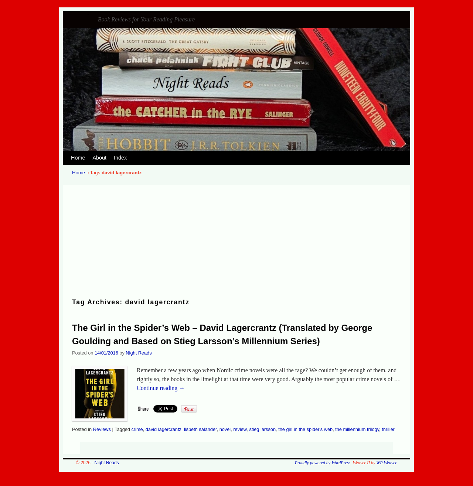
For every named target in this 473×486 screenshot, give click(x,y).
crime (137, 429)
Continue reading (161, 388)
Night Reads (88, 14)
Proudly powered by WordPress (323, 462)
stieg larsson (262, 429)
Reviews (102, 429)
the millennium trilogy (357, 429)
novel (225, 429)
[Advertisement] (236, 242)
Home (78, 158)
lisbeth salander (200, 429)
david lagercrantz (163, 429)
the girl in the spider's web (305, 429)
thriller (388, 429)
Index (120, 158)
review (239, 429)
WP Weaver (386, 462)
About (99, 158)
